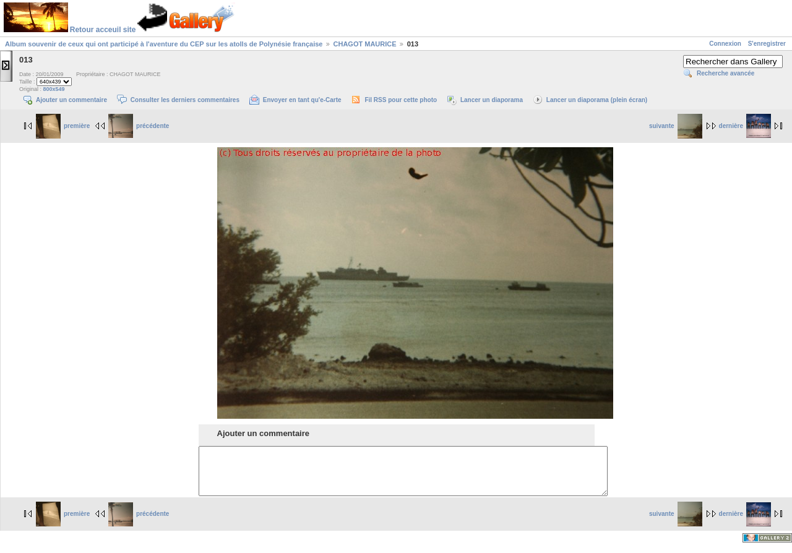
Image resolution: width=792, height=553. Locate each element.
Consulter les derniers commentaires (185, 99)
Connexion (725, 43)
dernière (745, 125)
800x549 (54, 89)
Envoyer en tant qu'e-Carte (302, 99)
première (63, 125)
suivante (675, 125)
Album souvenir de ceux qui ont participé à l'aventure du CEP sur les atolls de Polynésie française (163, 44)
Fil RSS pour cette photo (400, 99)
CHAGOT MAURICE (365, 44)
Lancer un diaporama (491, 99)
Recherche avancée (725, 73)
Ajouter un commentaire (71, 99)
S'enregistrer (767, 43)
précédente (138, 125)
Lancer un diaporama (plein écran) (596, 99)
